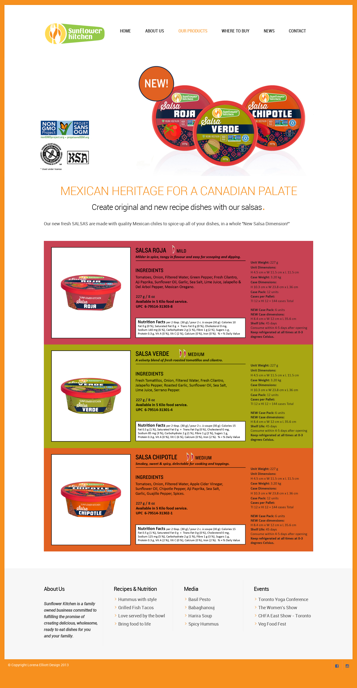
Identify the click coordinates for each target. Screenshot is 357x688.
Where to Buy (235, 31)
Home (125, 31)
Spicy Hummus (203, 624)
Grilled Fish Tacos (136, 607)
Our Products (193, 31)
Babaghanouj (201, 607)
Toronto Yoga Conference (283, 599)
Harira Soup (200, 616)
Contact (297, 31)
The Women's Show (277, 607)
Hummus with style (137, 599)
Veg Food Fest (272, 624)
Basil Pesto (199, 599)
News (269, 31)
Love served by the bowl (141, 616)
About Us (154, 31)
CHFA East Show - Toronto (284, 616)
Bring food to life (134, 624)
